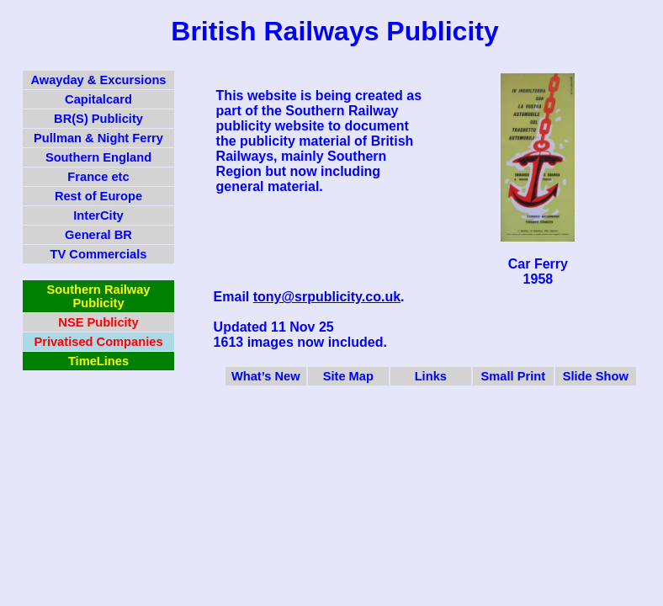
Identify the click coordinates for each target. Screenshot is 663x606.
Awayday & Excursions (98, 80)
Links (431, 376)
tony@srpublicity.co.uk (326, 297)
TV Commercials (98, 254)
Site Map (348, 376)
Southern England (98, 157)
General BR (98, 235)
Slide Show (596, 376)
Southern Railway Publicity (99, 296)
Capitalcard (98, 99)
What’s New (265, 376)
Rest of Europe (98, 196)
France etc (98, 176)
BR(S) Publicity (98, 118)
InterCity (98, 215)
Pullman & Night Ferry (98, 138)
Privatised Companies (98, 341)
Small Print (513, 376)
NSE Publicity (98, 322)
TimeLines (98, 361)
